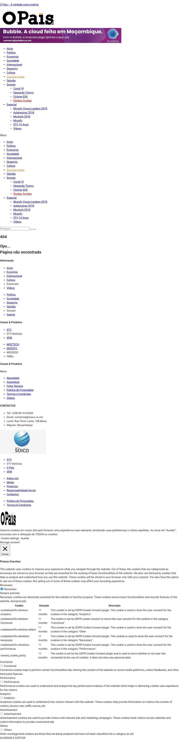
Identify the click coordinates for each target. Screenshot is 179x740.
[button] (89, 135)
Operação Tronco (23, 92)
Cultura (11, 72)
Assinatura (13, 382)
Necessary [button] (6, 585)
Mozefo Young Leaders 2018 (30, 108)
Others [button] (4, 726)
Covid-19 (18, 88)
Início (10, 48)
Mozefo (17, 120)
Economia (12, 56)
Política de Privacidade (20, 390)
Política (11, 52)
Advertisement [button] (8, 710)
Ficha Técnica (15, 386)
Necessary (10, 589)
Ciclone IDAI (20, 96)
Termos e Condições (19, 394)
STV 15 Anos (21, 124)
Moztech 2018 (21, 116)
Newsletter (13, 378)
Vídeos (17, 128)
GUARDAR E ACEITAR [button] (12, 738)
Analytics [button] (5, 694)
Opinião (11, 80)
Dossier (11, 84)
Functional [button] (6, 662)
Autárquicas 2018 (23, 112)
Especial (12, 104)
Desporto (12, 68)
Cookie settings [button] (10, 538)
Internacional (14, 64)
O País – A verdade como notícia (19, 4)
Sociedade (13, 60)
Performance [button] (7, 678)
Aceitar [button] (25, 538)
